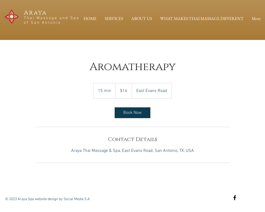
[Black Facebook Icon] (234, 197)
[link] (132, 112)
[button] (114, 18)
